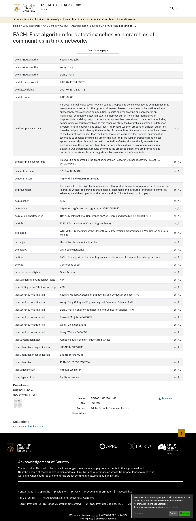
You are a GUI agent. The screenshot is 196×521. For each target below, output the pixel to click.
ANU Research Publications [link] (86, 25)
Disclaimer (60, 491)
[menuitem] (61, 20)
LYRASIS (122, 515)
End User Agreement (106, 518)
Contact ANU (26, 491)
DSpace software (79, 515)
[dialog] (162, 506)
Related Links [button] (124, 19)
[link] (28, 426)
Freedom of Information (98, 491)
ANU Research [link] (31, 25)
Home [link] (16, 25)
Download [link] (165, 398)
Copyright (44, 491)
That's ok (184, 513)
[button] (172, 8)
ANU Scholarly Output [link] (55, 25)
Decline (173, 513)
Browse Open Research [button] (60, 19)
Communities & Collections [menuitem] (29, 19)
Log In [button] (178, 8)
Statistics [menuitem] (83, 19)
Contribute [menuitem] (108, 19)
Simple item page (98, 50)
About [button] (94, 19)
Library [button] (43, 9)
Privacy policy (86, 518)
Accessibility (124, 491)
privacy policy (171, 507)
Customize (139, 513)
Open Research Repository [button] (61, 5)
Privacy (75, 491)
